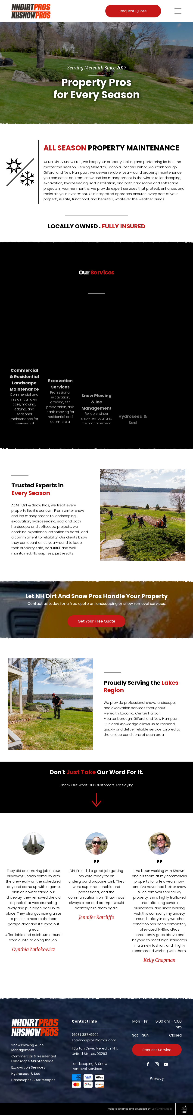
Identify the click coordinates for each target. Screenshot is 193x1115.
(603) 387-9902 (85, 1034)
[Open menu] (177, 11)
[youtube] (166, 1065)
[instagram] (157, 1065)
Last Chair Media (162, 1109)
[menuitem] (36, 1047)
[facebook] (148, 1065)
